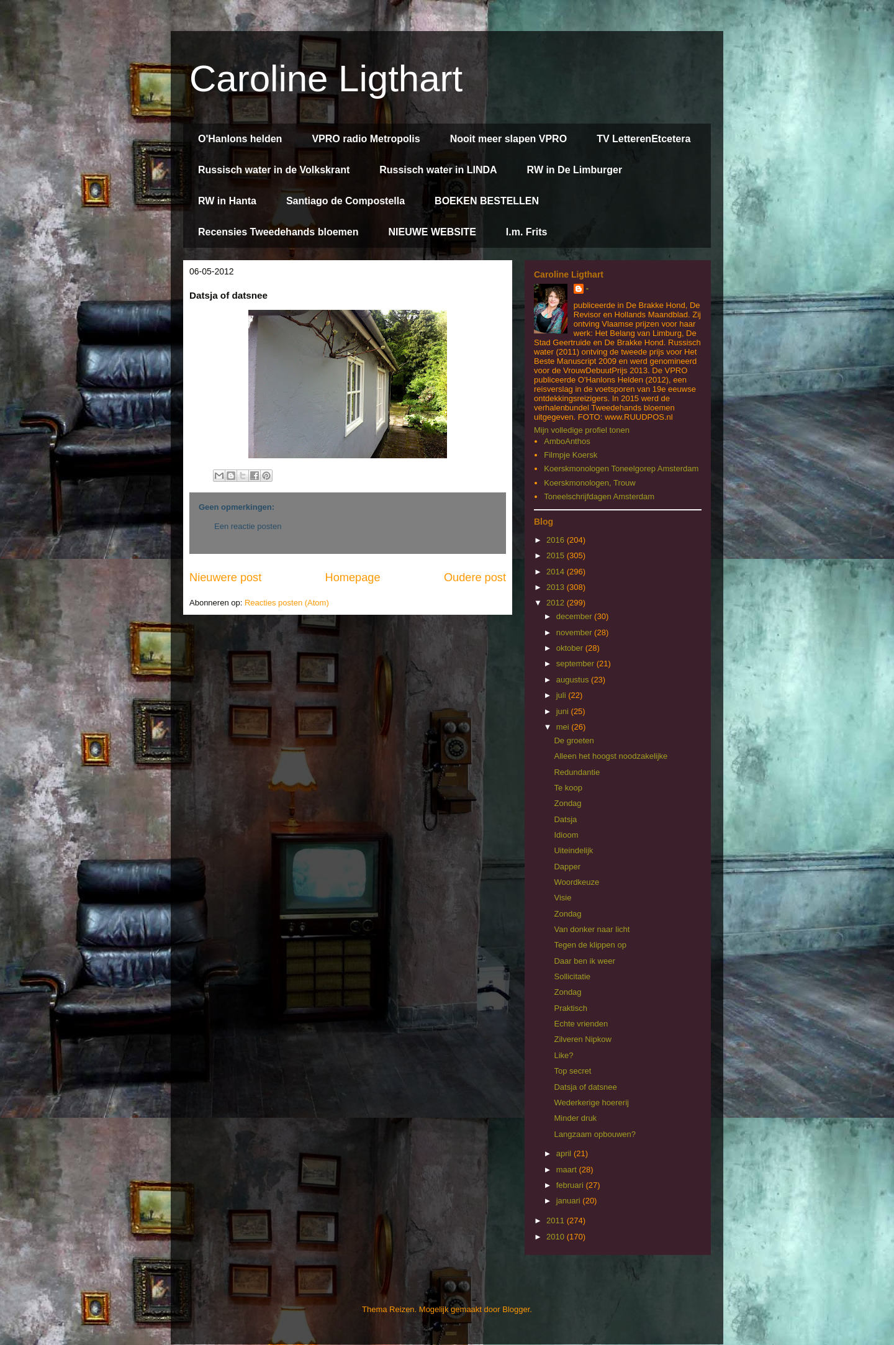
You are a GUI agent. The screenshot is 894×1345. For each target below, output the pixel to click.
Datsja (565, 819)
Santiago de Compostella (345, 201)
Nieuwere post (225, 577)
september (576, 663)
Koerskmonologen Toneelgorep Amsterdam (621, 468)
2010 (556, 1236)
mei (564, 726)
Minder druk (575, 1118)
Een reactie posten (247, 526)
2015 (556, 555)
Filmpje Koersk (570, 455)
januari (569, 1200)
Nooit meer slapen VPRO (508, 139)
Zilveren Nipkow (582, 1039)
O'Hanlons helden (240, 139)
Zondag (567, 803)
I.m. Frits (527, 232)
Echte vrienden (581, 1023)
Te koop (568, 787)
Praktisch (570, 1008)
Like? (563, 1055)
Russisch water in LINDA (438, 170)
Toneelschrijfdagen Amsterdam (599, 496)
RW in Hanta (227, 201)
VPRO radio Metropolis (366, 139)
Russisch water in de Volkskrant (274, 170)
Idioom (566, 835)
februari (571, 1185)
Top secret (572, 1071)
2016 (556, 540)
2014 (556, 571)
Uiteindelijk (573, 850)
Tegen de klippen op (590, 944)
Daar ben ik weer (584, 961)
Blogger (516, 1309)
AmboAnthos (567, 441)
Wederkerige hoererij (591, 1102)
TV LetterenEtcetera (643, 139)
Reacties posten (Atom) (287, 602)
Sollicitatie (572, 976)
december (575, 616)
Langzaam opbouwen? (595, 1134)
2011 (556, 1220)
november (575, 632)
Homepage (353, 577)
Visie (562, 897)
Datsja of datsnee (585, 1087)
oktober (570, 648)
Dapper (567, 866)
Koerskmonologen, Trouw (589, 482)
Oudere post (475, 577)
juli (562, 695)
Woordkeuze (576, 882)
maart (567, 1169)
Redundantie (577, 772)
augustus (573, 679)
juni (563, 711)
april (565, 1153)
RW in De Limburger (575, 170)
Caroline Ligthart (326, 78)
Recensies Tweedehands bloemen (278, 232)
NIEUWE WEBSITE (432, 232)
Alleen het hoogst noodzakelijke (610, 756)
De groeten (574, 740)
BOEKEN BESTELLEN (487, 201)
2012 (556, 602)
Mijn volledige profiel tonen (582, 430)
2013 (556, 587)
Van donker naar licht (592, 929)
